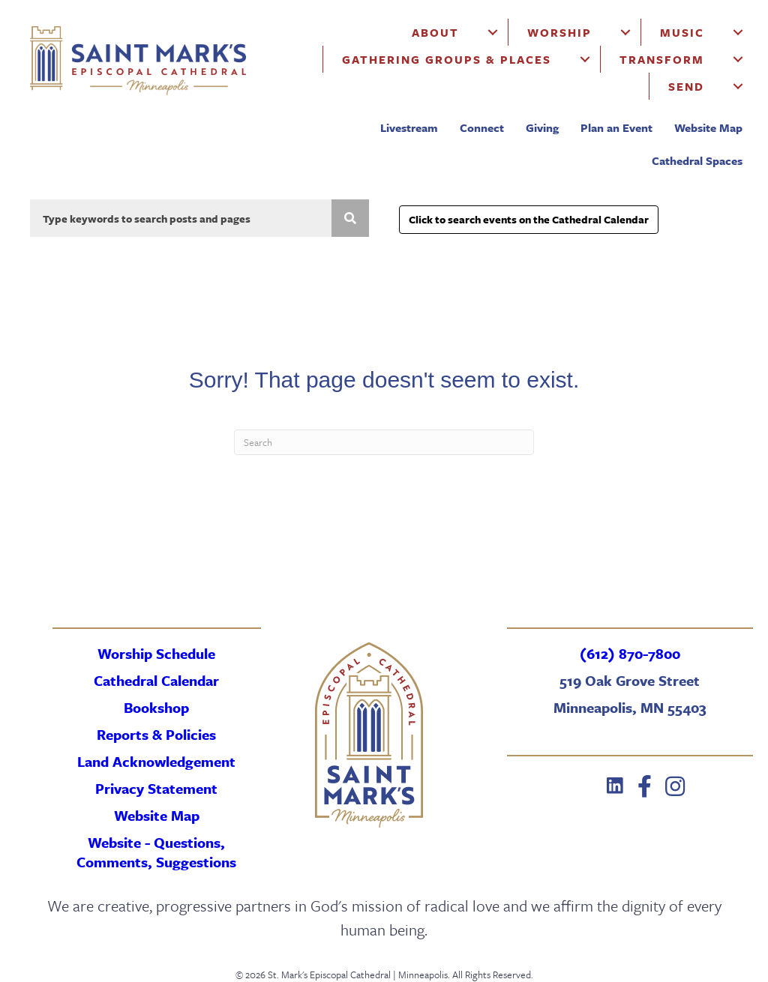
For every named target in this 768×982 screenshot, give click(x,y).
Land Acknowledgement (156, 761)
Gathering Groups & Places (446, 59)
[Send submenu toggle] (738, 86)
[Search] (384, 442)
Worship (559, 32)
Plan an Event (616, 127)
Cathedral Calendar (156, 680)
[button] (615, 786)
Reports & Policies (156, 734)
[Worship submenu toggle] (625, 32)
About (435, 32)
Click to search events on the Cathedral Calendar (529, 219)
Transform (662, 59)
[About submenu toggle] (493, 32)
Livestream (409, 127)
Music (682, 32)
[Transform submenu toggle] (738, 59)
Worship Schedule (156, 653)
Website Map (708, 127)
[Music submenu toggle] (738, 32)
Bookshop (156, 707)
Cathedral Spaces (697, 160)
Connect (482, 127)
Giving (542, 127)
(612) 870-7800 (630, 653)
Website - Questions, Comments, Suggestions (156, 852)
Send (686, 86)
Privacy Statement (156, 788)
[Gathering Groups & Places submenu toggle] (585, 59)
